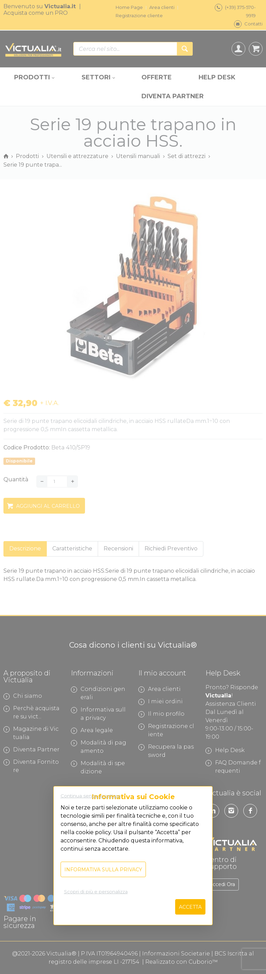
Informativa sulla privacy (103, 869)
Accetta (190, 907)
